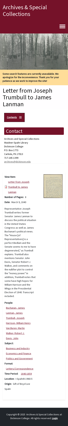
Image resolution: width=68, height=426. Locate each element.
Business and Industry (18, 348)
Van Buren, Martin (15, 328)
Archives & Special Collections (25, 11)
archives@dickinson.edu (17, 161)
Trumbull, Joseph (15, 318)
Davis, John (12, 338)
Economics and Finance (18, 353)
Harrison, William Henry (18, 323)
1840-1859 (26, 373)
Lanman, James (14, 313)
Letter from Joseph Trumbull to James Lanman (18, 187)
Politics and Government (19, 358)
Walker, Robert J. (15, 333)
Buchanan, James (15, 307)
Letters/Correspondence (19, 368)
